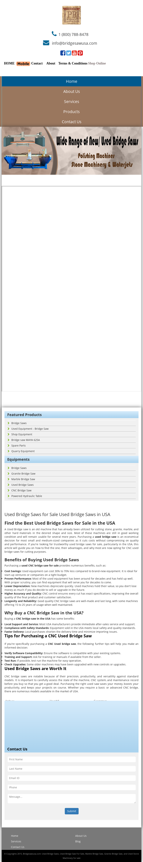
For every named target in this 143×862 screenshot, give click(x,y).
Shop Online (97, 63)
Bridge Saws (17, 423)
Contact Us (71, 121)
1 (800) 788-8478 (73, 34)
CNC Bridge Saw (19, 490)
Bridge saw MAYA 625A (24, 440)
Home (71, 81)
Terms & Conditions (72, 63)
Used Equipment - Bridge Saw (28, 428)
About (50, 63)
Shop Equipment (20, 434)
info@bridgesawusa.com (74, 43)
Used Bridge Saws (21, 485)
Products (71, 111)
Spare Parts (17, 445)
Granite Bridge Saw (21, 473)
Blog (78, 841)
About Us (71, 91)
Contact (37, 63)
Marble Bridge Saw (21, 479)
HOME (9, 63)
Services (71, 101)
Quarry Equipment (21, 451)
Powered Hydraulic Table (25, 496)
